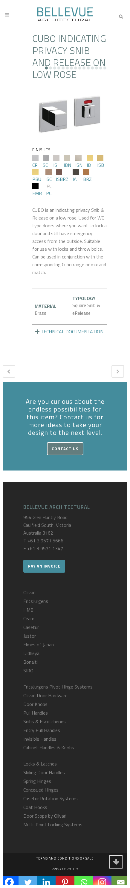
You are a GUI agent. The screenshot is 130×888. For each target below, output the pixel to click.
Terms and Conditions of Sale (65, 858)
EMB (37, 190)
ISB (100, 162)
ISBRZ (62, 176)
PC (49, 190)
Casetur (31, 627)
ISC (48, 176)
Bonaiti (30, 662)
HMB (28, 609)
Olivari (29, 592)
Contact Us (65, 449)
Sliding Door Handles (44, 772)
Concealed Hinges (41, 789)
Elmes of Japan (38, 644)
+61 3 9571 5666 (45, 540)
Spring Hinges (37, 781)
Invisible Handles (39, 739)
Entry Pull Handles (41, 730)
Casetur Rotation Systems (50, 798)
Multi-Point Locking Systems (52, 824)
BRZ (87, 176)
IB (90, 162)
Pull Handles (35, 713)
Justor (29, 636)
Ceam (28, 618)
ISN (78, 162)
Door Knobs (35, 704)
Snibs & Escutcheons (44, 721)
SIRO (28, 670)
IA (76, 176)
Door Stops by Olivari (44, 816)
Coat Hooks (35, 807)
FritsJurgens (35, 601)
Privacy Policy (65, 869)
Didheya (31, 653)
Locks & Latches (40, 763)
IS (56, 162)
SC (46, 162)
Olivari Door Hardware (45, 695)
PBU (36, 176)
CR (35, 162)
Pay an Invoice (44, 566)
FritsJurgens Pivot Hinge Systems (58, 686)
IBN (67, 162)
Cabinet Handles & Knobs (48, 747)
